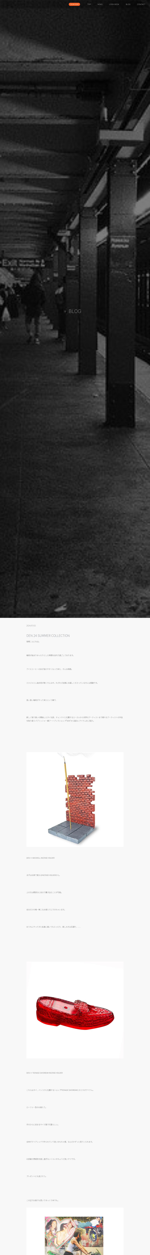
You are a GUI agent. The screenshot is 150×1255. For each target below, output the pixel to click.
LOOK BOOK (114, 4)
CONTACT (141, 4)
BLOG (128, 4)
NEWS (100, 4)
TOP (89, 4)
